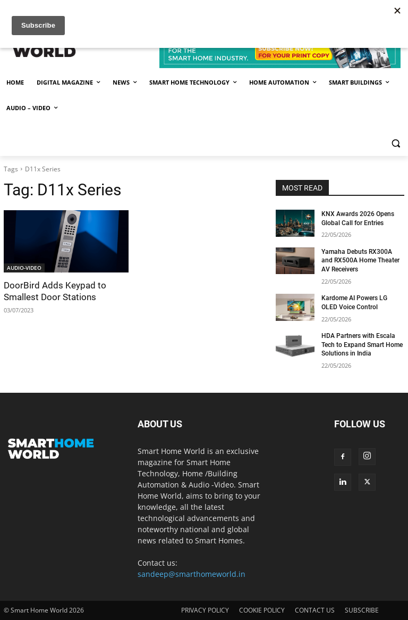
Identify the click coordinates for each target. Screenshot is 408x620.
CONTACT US (315, 610)
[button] (395, 143)
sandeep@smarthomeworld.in (191, 574)
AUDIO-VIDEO (24, 267)
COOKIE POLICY (262, 610)
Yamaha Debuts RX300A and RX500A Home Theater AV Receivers (360, 261)
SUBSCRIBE (362, 610)
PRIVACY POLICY (205, 610)
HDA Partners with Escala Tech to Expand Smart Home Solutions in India (362, 345)
